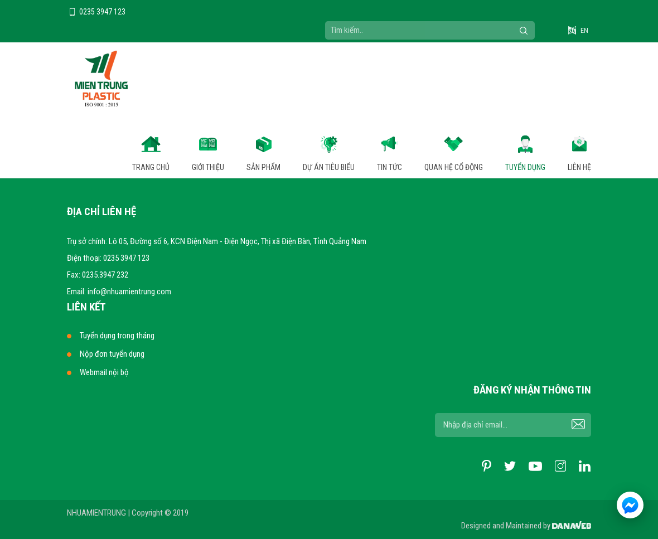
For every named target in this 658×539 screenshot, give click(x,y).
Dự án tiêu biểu (329, 167)
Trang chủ (151, 167)
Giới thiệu (208, 167)
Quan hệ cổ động (453, 167)
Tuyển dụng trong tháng (117, 336)
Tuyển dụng (525, 167)
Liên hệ (579, 167)
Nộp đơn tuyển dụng (112, 354)
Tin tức (389, 167)
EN (584, 30)
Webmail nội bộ (104, 372)
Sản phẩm (263, 167)
